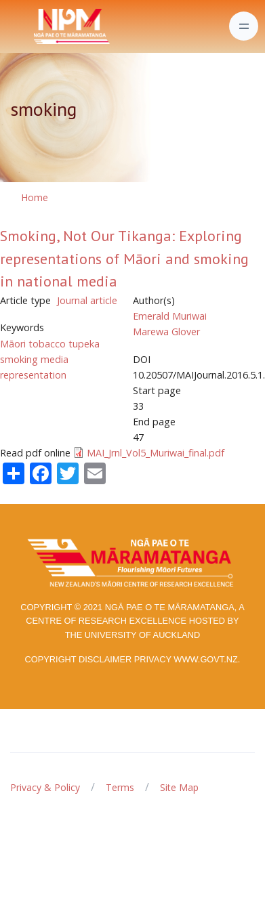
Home (34, 197)
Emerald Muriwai (170, 316)
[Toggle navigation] (243, 26)
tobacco (47, 343)
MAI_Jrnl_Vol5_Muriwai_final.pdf (155, 452)
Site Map (179, 787)
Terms (120, 787)
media (54, 359)
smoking (19, 359)
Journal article (87, 300)
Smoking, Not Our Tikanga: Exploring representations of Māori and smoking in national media (124, 258)
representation (33, 374)
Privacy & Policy (45, 787)
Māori (13, 343)
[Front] (38, 26)
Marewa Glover (166, 331)
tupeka (84, 343)
